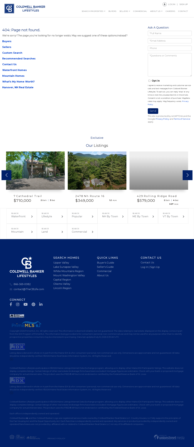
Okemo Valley (61, 283)
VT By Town (170, 216)
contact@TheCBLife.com (29, 289)
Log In (171, 4)
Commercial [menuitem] (140, 11)
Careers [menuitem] (170, 11)
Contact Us (147, 262)
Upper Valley (61, 262)
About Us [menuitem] (155, 11)
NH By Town (110, 216)
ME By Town (140, 216)
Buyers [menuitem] (112, 11)
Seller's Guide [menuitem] (105, 267)
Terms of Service (182, 119)
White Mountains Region (68, 271)
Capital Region (62, 279)
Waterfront (18, 216)
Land (45, 231)
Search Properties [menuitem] (92, 11)
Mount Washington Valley (69, 275)
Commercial (79, 231)
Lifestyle (47, 216)
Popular (77, 216)
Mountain (17, 231)
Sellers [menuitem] (123, 11)
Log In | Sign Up (150, 267)
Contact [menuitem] (183, 11)
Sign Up (183, 4)
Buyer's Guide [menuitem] (105, 262)
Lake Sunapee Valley (66, 267)
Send (153, 110)
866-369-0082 (22, 284)
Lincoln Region (62, 288)
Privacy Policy (162, 119)
